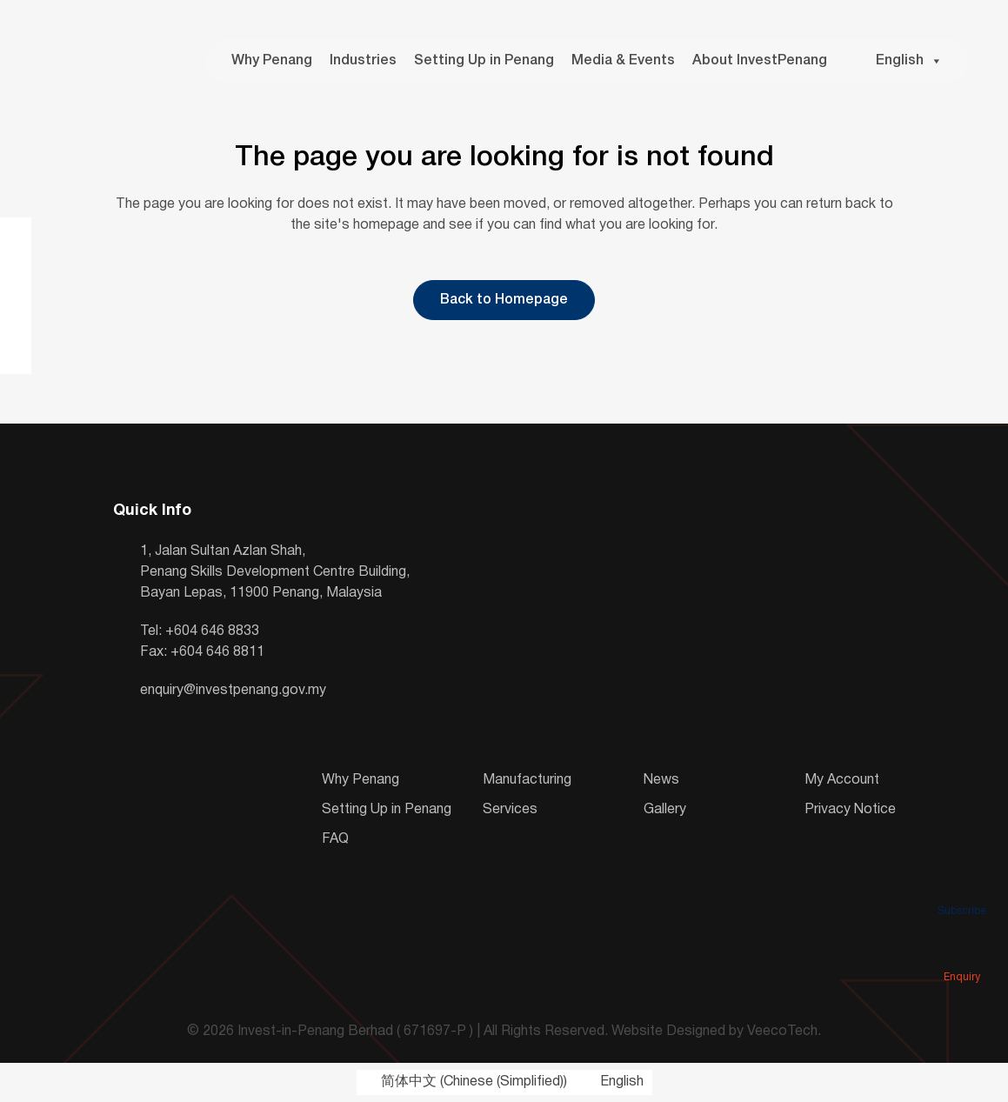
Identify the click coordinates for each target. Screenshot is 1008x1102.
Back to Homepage (504, 300)
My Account (841, 780)
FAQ (335, 839)
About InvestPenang (759, 61)
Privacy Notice (850, 810)
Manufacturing (527, 780)
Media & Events (623, 61)
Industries (363, 61)
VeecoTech (782, 1031)
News (661, 780)
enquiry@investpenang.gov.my (233, 691)
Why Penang (271, 61)
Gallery (665, 810)
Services (510, 810)
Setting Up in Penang (484, 61)
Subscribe (962, 886)
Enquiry (962, 952)
